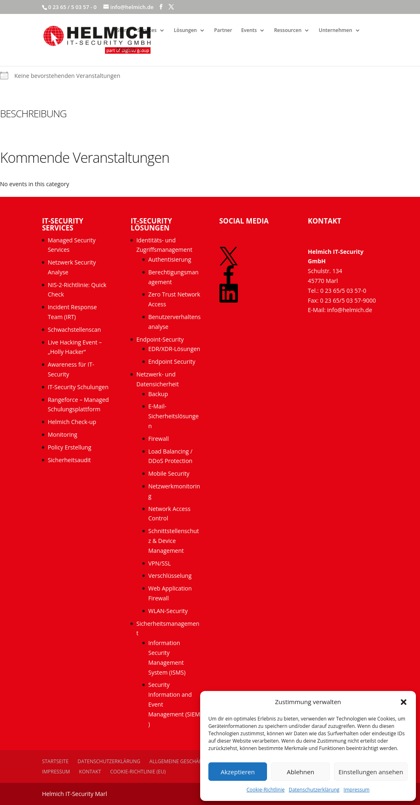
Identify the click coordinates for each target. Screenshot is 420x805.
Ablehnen (300, 772)
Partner (223, 30)
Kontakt (125, 50)
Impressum (357, 789)
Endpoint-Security (160, 339)
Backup (158, 394)
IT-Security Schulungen (78, 387)
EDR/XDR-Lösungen (174, 349)
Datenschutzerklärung (314, 789)
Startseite (55, 761)
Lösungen (185, 30)
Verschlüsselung (170, 575)
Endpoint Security (171, 361)
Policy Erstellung (70, 447)
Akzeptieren (238, 772)
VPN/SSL (159, 563)
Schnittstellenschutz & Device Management (173, 540)
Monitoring (62, 434)
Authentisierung (169, 259)
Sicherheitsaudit (69, 460)
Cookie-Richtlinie (266, 789)
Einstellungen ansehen (370, 772)
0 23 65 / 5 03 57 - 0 (72, 7)
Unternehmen (335, 30)
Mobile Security (168, 473)
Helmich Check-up (72, 422)
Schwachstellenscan (74, 329)
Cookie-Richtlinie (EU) (138, 771)
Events (249, 30)
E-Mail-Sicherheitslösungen (173, 416)
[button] (403, 702)
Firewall (158, 438)
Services (147, 30)
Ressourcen (287, 30)
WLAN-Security (167, 611)
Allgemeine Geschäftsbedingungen (195, 761)
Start (122, 30)
